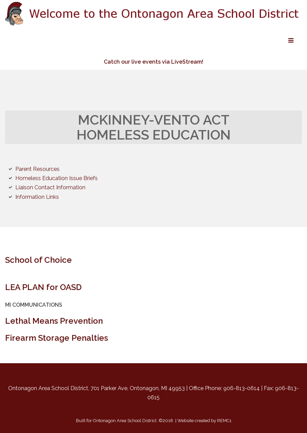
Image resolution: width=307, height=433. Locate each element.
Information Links (37, 197)
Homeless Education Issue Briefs (56, 178)
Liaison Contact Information (50, 187)
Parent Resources (37, 169)
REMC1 (224, 420)
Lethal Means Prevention (54, 321)
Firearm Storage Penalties (56, 338)
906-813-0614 (241, 388)
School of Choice (38, 260)
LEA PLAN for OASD (43, 287)
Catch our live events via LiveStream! (153, 62)
